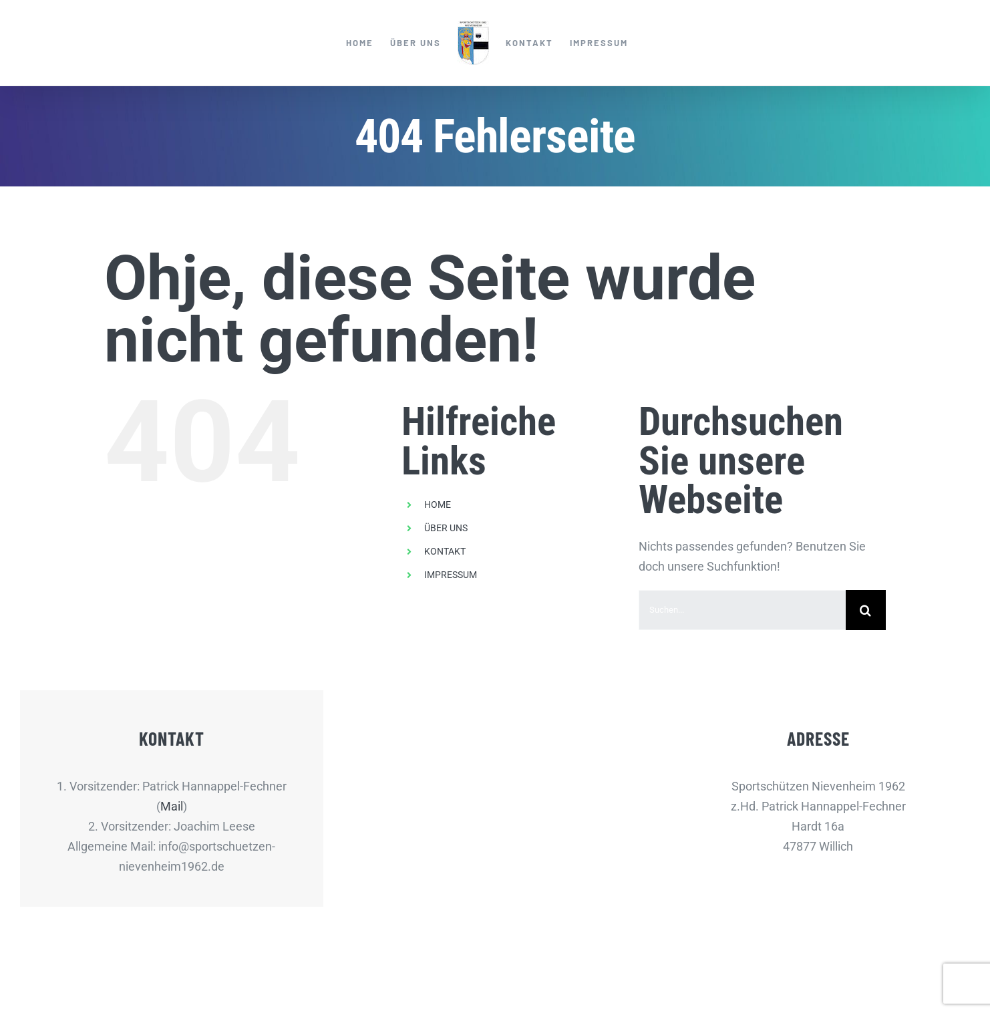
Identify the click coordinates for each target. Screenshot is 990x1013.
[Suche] (866, 610)
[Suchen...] (742, 610)
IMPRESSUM (450, 574)
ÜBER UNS (446, 528)
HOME (437, 504)
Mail (171, 806)
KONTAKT (445, 551)
